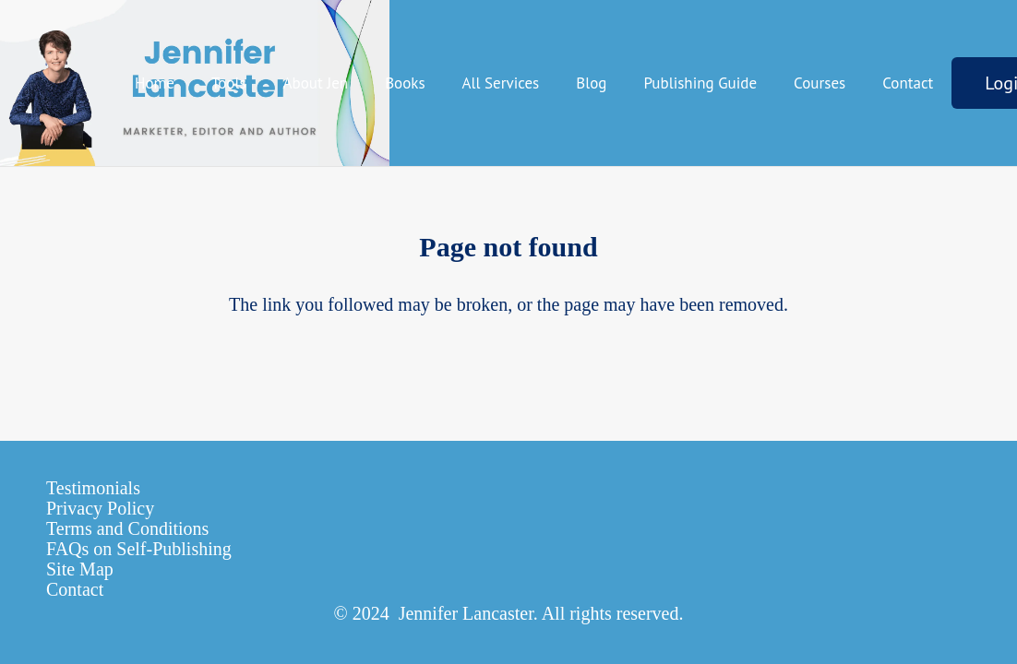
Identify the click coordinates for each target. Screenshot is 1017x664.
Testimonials (93, 488)
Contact (74, 589)
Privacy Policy (100, 508)
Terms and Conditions (127, 528)
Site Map (80, 569)
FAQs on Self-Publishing (139, 549)
